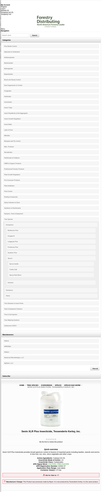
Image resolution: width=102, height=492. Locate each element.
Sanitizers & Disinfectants (12, 208)
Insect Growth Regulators (12, 119)
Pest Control (8, 191)
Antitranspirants (9, 57)
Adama (6, 341)
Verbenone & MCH (10, 325)
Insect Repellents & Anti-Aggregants (16, 113)
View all (95, 368)
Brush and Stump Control (12, 80)
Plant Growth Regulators (12, 174)
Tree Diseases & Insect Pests (13, 303)
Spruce (10, 258)
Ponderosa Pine (13, 247)
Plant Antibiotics (9, 186)
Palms (8, 296)
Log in (3, 9)
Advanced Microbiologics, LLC (14, 357)
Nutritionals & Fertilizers (12, 158)
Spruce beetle (13, 264)
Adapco (6, 352)
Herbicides (7, 96)
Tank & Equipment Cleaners (13, 309)
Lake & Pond (8, 130)
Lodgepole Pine (13, 241)
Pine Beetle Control (10, 46)
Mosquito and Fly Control (12, 141)
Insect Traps (8, 107)
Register (4, 7)
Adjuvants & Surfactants (12, 52)
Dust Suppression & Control (13, 85)
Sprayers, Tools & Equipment (13, 213)
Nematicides (8, 152)
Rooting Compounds (11, 197)
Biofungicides (8, 68)
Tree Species (8, 219)
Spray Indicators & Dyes (12, 202)
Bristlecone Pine (13, 230)
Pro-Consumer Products (12, 180)
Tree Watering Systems (11, 320)
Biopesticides (8, 74)
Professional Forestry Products (14, 169)
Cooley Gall (13, 269)
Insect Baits (8, 124)
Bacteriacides (8, 63)
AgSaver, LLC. (9, 363)
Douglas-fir (11, 236)
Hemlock (10, 282)
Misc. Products (9, 146)
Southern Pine (12, 253)
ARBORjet (7, 346)
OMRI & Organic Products (12, 163)
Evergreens (9, 225)
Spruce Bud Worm (15, 275)
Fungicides (7, 91)
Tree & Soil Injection (10, 314)
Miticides (7, 135)
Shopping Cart (6, 14)
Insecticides (8, 102)
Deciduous (9, 290)
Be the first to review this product (51, 442)
